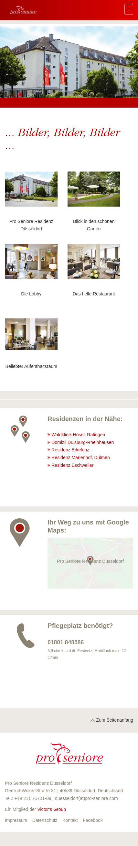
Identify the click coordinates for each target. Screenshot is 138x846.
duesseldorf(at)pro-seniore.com (86, 798)
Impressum (16, 820)
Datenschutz (45, 820)
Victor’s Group (51, 809)
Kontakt (70, 820)
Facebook (92, 820)
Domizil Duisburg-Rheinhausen (83, 442)
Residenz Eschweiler (73, 465)
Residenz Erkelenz (70, 449)
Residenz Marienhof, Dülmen (80, 457)
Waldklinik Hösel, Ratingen (78, 434)
